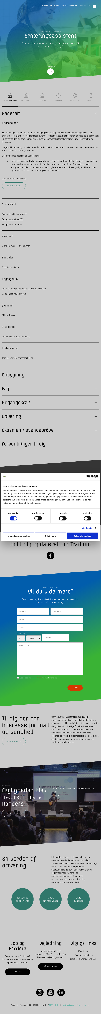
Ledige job (17, 972)
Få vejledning (50, 967)
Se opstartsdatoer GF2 (12, 224)
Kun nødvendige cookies (18, 536)
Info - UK (82, 5)
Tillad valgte (50, 536)
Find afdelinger (83, 1005)
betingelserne (37, 678)
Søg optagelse (14, 186)
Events (45, 5)
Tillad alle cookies (82, 536)
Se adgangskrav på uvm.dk (14, 294)
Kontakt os (83, 951)
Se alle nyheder (14, 813)
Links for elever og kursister (83, 959)
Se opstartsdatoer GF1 (12, 219)
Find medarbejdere (83, 955)
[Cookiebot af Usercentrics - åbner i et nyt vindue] (86, 477)
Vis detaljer (87, 528)
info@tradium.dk (68, 1005)
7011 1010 (53, 1005)
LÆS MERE (55, 795)
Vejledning (54, 5)
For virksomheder (69, 5)
